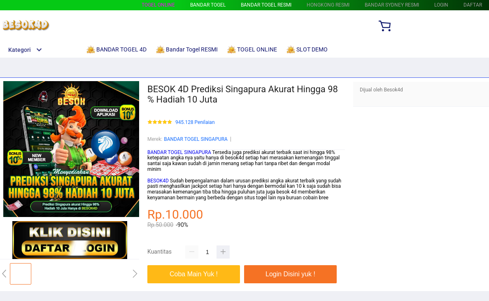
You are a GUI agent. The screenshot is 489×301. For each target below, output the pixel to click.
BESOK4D (158, 181)
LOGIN (441, 5)
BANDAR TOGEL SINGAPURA (196, 139)
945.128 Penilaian (195, 122)
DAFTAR (472, 5)
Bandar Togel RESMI (266, 5)
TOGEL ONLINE (158, 5)
